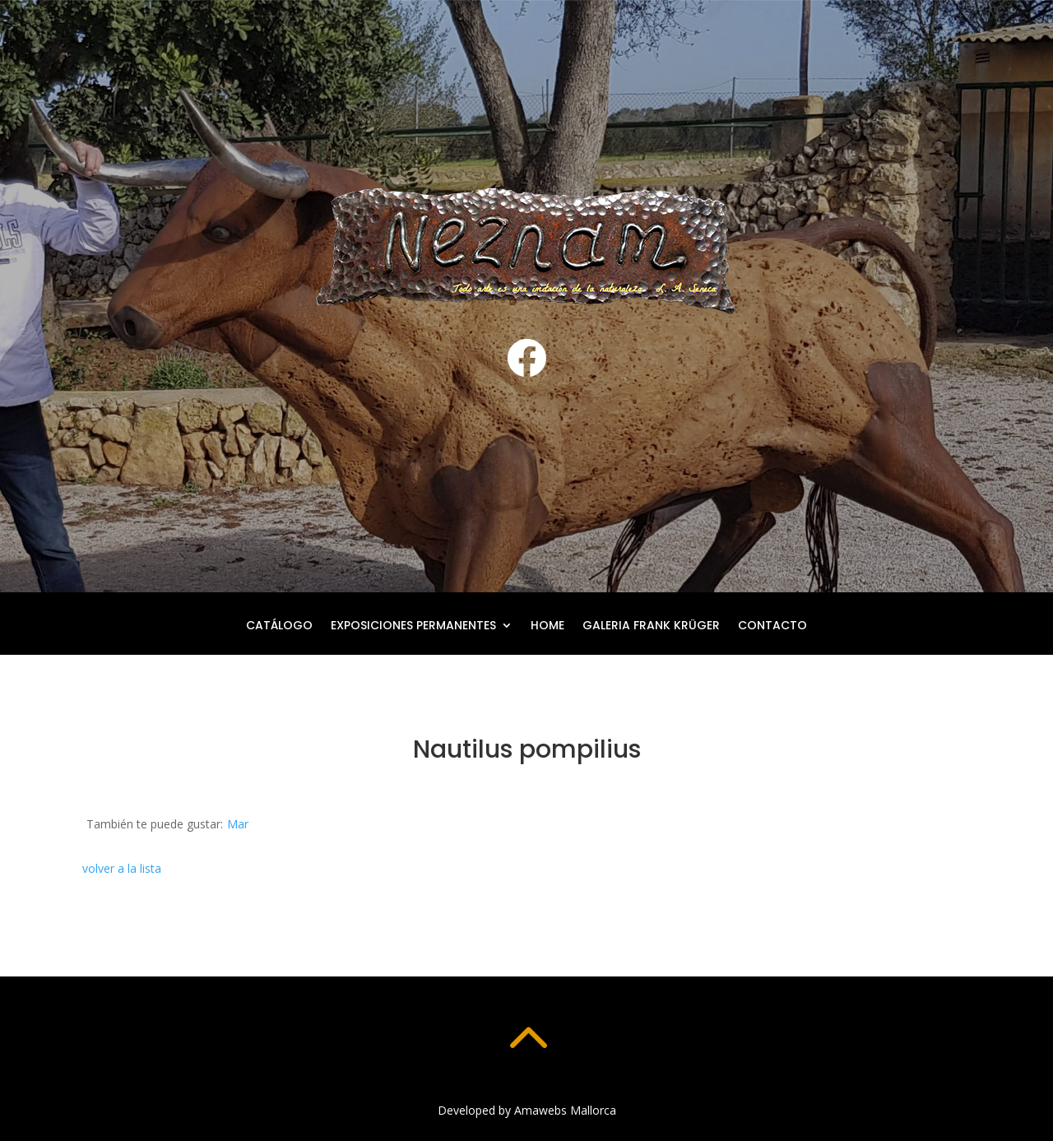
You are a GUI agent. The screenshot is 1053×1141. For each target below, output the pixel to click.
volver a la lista (121, 868)
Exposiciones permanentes (413, 626)
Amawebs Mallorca (565, 1110)
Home (547, 626)
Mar (237, 824)
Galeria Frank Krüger (651, 626)
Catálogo (279, 626)
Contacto (772, 626)
